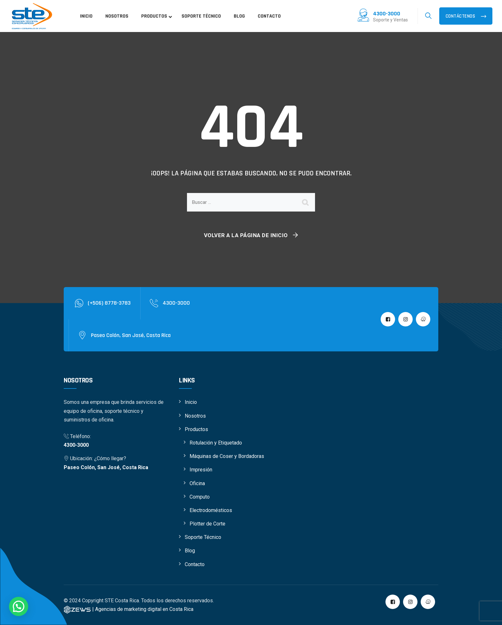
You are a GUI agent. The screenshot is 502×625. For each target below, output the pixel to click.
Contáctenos (461, 16)
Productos (196, 429)
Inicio (191, 402)
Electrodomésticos (211, 510)
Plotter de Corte (207, 524)
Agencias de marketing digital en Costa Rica (144, 609)
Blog (190, 551)
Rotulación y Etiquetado (216, 443)
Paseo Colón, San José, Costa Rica (106, 467)
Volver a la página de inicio (246, 235)
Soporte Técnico (203, 537)
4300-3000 (76, 445)
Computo (200, 497)
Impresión (201, 470)
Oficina (197, 483)
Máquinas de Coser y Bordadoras (227, 456)
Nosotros (195, 416)
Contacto (195, 564)
